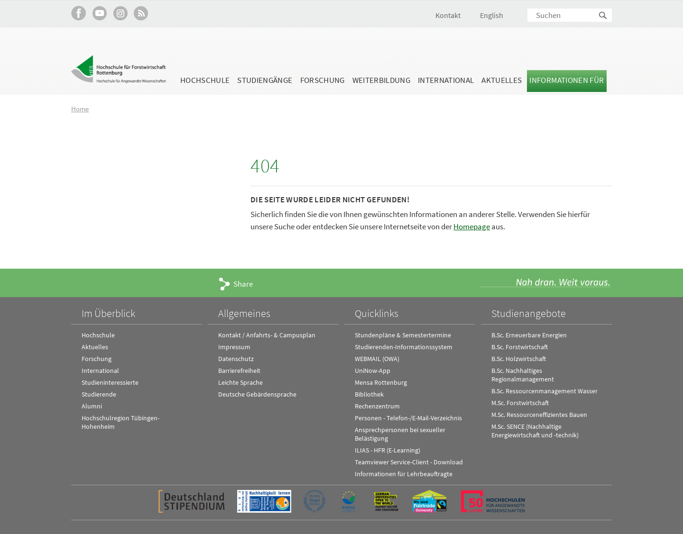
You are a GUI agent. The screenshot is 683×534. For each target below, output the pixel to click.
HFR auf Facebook (78, 13)
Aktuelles (501, 80)
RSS (141, 13)
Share (243, 283)
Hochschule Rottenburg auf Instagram (120, 13)
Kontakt (448, 15)
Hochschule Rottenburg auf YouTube (99, 13)
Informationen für (566, 80)
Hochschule (205, 80)
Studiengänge (264, 80)
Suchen (603, 16)
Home (80, 108)
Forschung (322, 80)
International (446, 80)
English (491, 15)
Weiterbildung (381, 80)
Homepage (471, 226)
